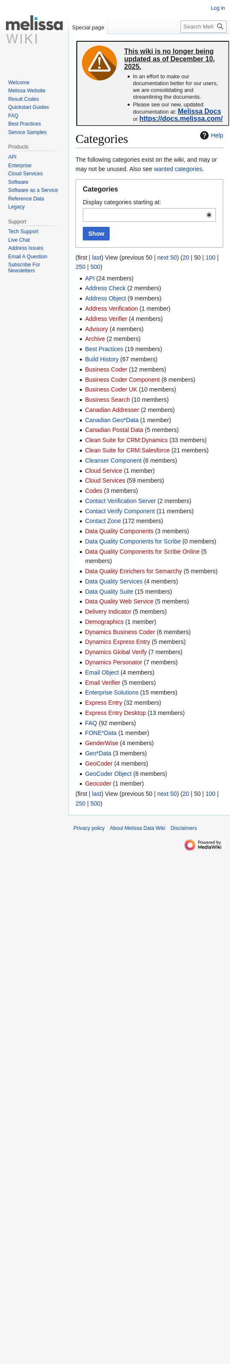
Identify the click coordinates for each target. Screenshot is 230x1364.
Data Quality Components (119, 531)
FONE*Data (100, 732)
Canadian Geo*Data (111, 420)
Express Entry (103, 702)
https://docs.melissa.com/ (181, 118)
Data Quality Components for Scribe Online (142, 551)
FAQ (91, 723)
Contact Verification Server (120, 501)
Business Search (107, 399)
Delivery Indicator (108, 611)
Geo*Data (98, 753)
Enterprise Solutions (111, 692)
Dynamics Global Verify (116, 652)
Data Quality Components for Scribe (133, 541)
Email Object (102, 672)
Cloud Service (103, 470)
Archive (95, 338)
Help (210, 135)
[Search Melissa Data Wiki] (204, 26)
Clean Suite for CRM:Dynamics (126, 440)
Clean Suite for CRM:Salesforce (127, 450)
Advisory (96, 329)
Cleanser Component (113, 460)
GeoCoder (99, 763)
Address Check (105, 288)
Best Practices (104, 349)
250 (80, 266)
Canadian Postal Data (114, 429)
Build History (102, 359)
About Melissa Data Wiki (137, 828)
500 (95, 266)
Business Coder (106, 369)
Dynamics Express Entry (117, 641)
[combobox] (149, 215)
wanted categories (178, 169)
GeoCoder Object (108, 773)
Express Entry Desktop (115, 712)
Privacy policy (89, 828)
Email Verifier (102, 682)
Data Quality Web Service (119, 601)
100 (210, 257)
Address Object (105, 298)
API (90, 278)
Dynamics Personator (113, 662)
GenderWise (101, 743)
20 (186, 257)
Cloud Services (105, 480)
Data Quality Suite (109, 591)
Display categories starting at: (122, 202)
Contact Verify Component (119, 511)
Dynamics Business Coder (120, 632)
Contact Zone (103, 521)
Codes (93, 490)
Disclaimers (183, 828)
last (97, 257)
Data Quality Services (114, 581)
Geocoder (98, 783)
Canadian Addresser (112, 409)
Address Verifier (106, 318)
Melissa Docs (199, 111)
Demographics (104, 621)
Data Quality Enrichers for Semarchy (133, 571)
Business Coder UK (111, 389)
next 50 (167, 257)
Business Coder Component (122, 379)
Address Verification (111, 308)
